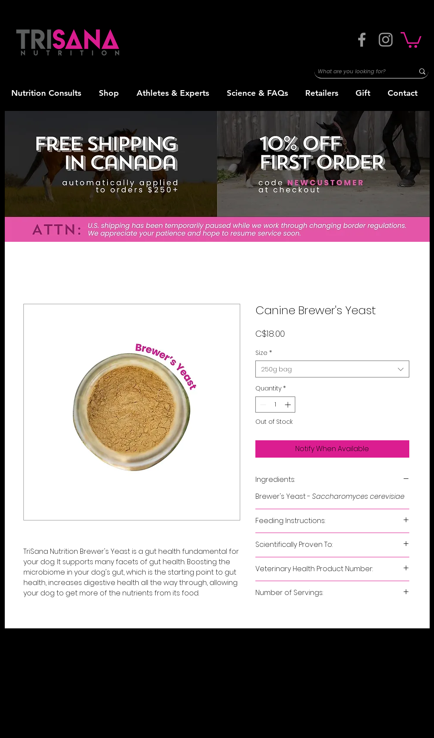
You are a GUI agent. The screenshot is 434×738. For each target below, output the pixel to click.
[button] (411, 39)
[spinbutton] (275, 404)
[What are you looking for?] (357, 72)
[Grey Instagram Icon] (385, 39)
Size (263, 353)
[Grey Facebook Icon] (361, 39)
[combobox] (332, 369)
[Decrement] (262, 404)
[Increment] (288, 404)
